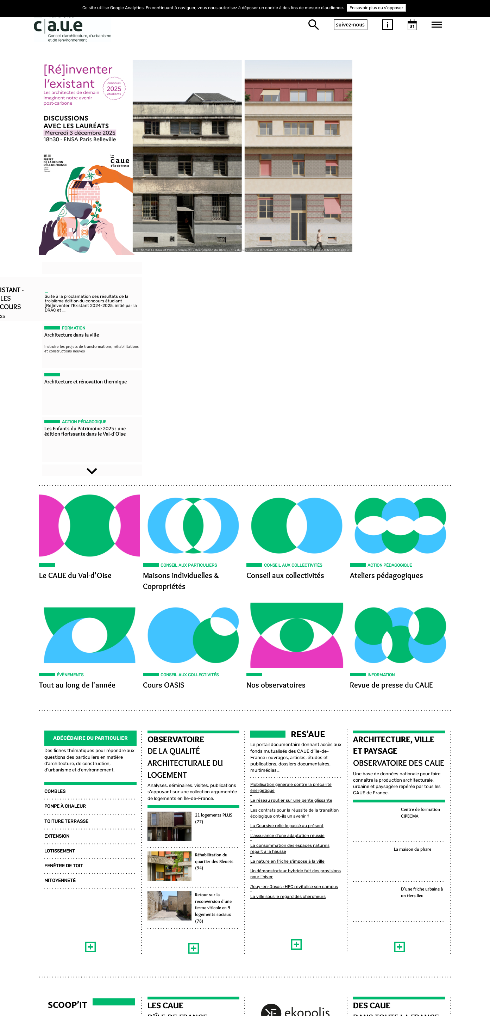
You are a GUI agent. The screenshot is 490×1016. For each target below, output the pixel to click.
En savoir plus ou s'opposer (376, 7)
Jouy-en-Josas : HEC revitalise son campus (294, 668)
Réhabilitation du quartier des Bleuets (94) (213, 649)
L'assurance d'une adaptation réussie (287, 617)
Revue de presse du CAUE (394, 475)
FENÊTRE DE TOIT (58, 654)
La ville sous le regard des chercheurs (288, 678)
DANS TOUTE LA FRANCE (399, 804)
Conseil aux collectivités (285, 365)
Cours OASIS (161, 475)
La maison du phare (415, 637)
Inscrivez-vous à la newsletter (288, 985)
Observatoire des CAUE (401, 551)
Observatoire (173, 527)
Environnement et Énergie (68, 833)
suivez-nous (350, 24)
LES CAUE (163, 792)
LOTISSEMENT (54, 639)
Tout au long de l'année (72, 475)
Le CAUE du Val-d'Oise (70, 365)
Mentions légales (370, 951)
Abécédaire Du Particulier (86, 526)
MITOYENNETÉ (54, 669)
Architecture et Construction (73, 855)
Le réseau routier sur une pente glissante (291, 582)
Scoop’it (62, 791)
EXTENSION (51, 624)
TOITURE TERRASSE (61, 609)
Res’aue (308, 522)
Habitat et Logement (62, 866)
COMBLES (49, 579)
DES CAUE (374, 792)
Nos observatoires (276, 475)
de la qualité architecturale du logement (182, 551)
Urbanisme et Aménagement (70, 877)
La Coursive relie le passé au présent (286, 607)
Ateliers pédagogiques (389, 365)
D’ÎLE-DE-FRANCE (175, 804)
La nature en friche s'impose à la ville (287, 643)
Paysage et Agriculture (66, 844)
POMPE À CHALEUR (60, 594)
